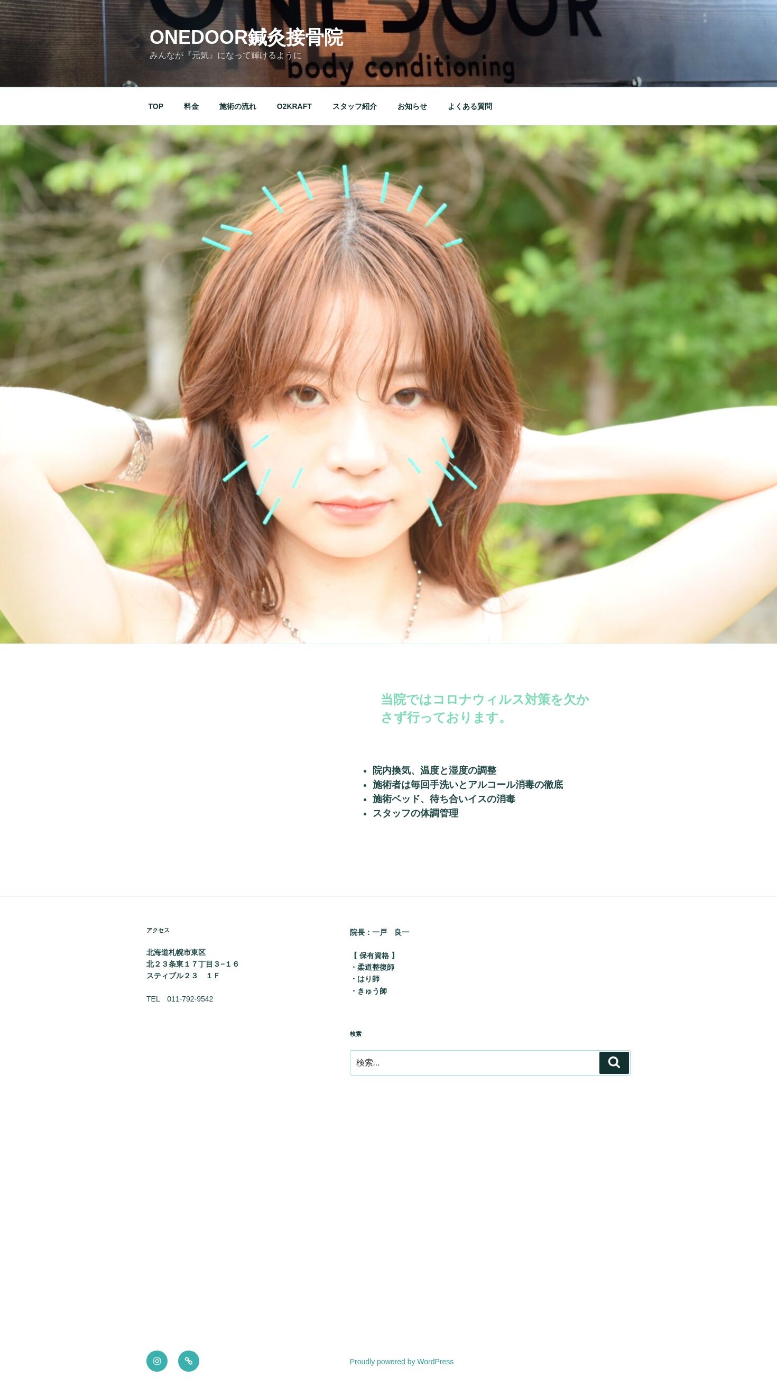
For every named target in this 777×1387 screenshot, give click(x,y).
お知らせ (412, 106)
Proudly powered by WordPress (402, 1361)
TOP (156, 106)
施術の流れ (237, 106)
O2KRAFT (294, 106)
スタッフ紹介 (354, 106)
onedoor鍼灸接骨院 (246, 37)
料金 (191, 106)
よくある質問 (470, 106)
